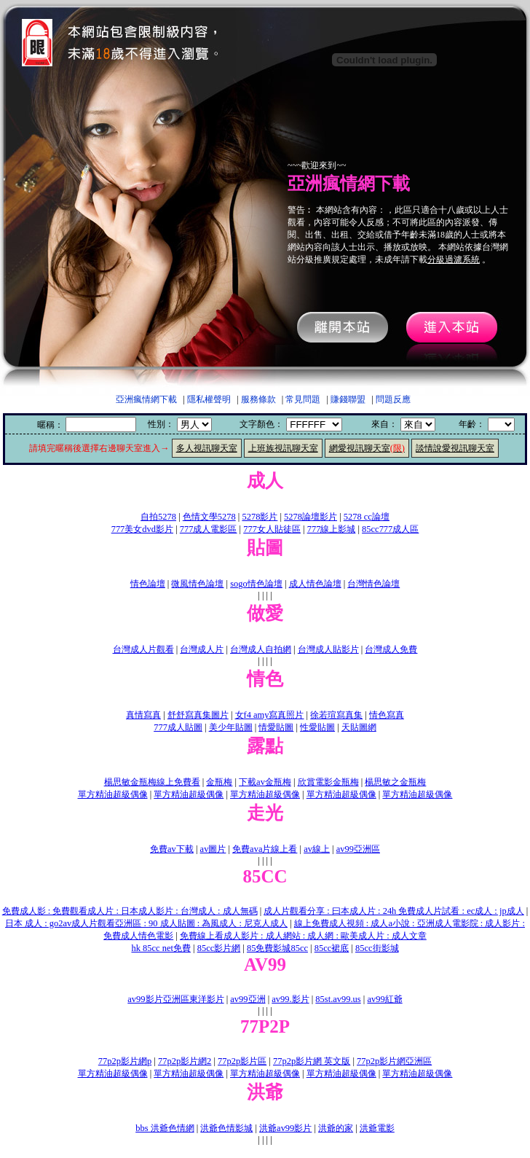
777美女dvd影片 (142, 529)
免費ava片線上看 (264, 849)
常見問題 (302, 399)
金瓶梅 (219, 782)
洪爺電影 (377, 1128)
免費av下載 (172, 849)
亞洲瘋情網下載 (146, 399)
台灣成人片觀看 (143, 649)
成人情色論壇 (315, 584)
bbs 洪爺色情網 (164, 1128)
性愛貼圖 (317, 727)
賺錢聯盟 (348, 399)
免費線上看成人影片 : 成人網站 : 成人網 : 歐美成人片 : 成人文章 (303, 936)
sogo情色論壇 (256, 584)
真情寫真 (143, 715)
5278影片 (259, 517)
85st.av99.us (337, 999)
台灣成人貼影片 (328, 649)
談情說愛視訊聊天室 (455, 448)
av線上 (317, 849)
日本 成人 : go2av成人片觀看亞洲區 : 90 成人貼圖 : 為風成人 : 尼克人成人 (146, 923)
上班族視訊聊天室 (283, 448)
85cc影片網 (219, 948)
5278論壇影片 (310, 517)
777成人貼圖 (178, 727)
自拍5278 (158, 517)
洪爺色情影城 (226, 1128)
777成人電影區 (208, 529)
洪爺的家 (335, 1128)
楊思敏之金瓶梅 (395, 782)
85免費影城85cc (277, 948)
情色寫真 (386, 715)
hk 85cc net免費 (160, 948)
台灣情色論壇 (373, 584)
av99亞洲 (247, 999)
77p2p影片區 (242, 1061)
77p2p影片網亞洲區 (394, 1061)
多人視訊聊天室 (206, 448)
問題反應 (393, 399)
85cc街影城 (377, 948)
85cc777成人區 (390, 529)
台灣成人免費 (391, 649)
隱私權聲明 (209, 399)
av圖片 (213, 849)
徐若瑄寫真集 (336, 715)
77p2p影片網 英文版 (311, 1061)
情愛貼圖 (275, 727)
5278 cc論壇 (366, 517)
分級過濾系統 (453, 259)
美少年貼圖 (231, 727)
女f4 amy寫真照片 (269, 715)
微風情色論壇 (197, 584)
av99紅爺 (384, 999)
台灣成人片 (202, 649)
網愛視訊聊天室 (367, 448)
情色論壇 (147, 584)
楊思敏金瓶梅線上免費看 (152, 782)
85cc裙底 (332, 948)
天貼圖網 (358, 727)
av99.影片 (290, 999)
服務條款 (258, 399)
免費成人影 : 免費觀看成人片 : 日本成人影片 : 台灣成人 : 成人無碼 (130, 911)
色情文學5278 (209, 517)
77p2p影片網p (124, 1061)
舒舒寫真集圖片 (198, 715)
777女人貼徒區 (272, 529)
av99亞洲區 (358, 849)
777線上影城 (331, 529)
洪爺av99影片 (285, 1128)
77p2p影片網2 (184, 1061)
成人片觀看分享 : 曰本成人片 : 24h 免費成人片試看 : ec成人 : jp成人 (393, 911)
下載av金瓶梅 (265, 782)
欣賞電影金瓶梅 (328, 782)
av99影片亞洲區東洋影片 (175, 999)
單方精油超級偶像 (113, 794)
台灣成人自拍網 (260, 649)
